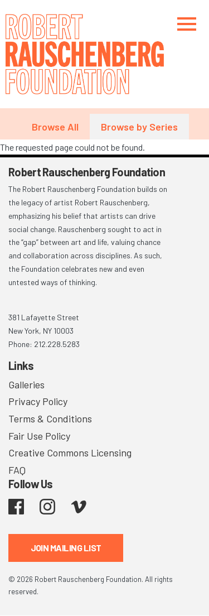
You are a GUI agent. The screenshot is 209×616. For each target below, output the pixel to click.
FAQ (17, 470)
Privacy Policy (37, 401)
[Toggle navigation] (186, 23)
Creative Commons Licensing (70, 452)
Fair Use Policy (39, 436)
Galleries (26, 384)
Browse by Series (139, 127)
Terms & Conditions (50, 418)
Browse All (55, 127)
